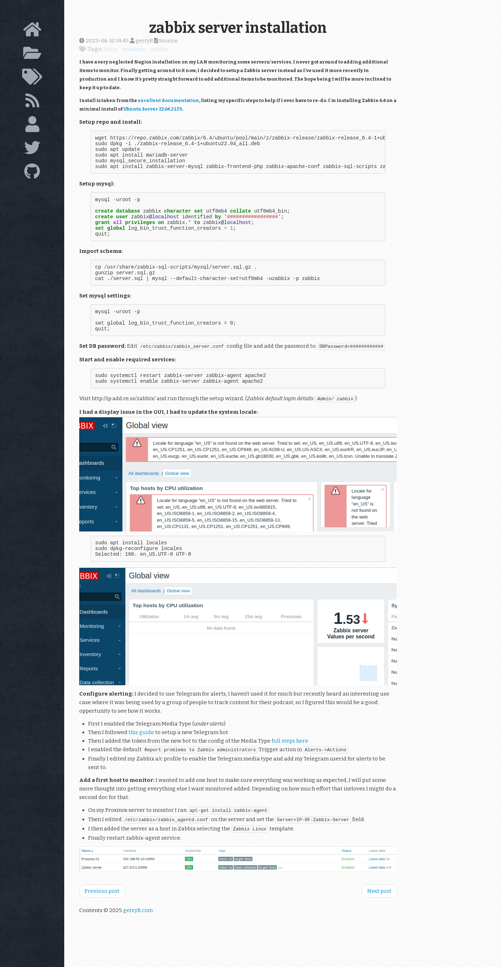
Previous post (102, 918)
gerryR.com (138, 937)
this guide (141, 759)
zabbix (159, 49)
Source (166, 40)
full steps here (290, 767)
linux (110, 49)
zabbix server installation (238, 28)
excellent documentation (168, 100)
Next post (379, 918)
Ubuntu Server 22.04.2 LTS (152, 109)
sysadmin (134, 49)
